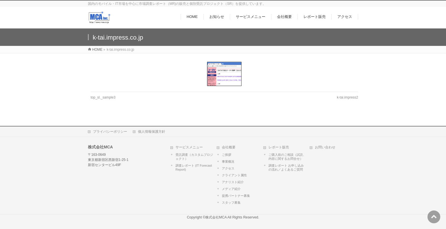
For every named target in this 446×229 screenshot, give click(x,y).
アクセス (228, 168)
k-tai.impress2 (347, 97)
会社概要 (229, 147)
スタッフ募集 (231, 202)
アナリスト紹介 (233, 182)
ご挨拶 (226, 154)
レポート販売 (279, 147)
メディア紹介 (231, 189)
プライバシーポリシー (110, 132)
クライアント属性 (234, 175)
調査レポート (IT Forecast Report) (193, 167)
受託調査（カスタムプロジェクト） (194, 156)
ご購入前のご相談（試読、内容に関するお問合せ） (287, 156)
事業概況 (228, 161)
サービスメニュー (189, 147)
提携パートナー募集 (236, 195)
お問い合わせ (325, 147)
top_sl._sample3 (103, 97)
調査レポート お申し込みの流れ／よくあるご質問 (286, 167)
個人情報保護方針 (151, 132)
